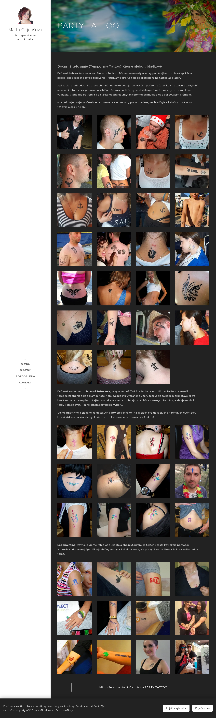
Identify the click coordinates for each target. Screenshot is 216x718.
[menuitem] (25, 364)
